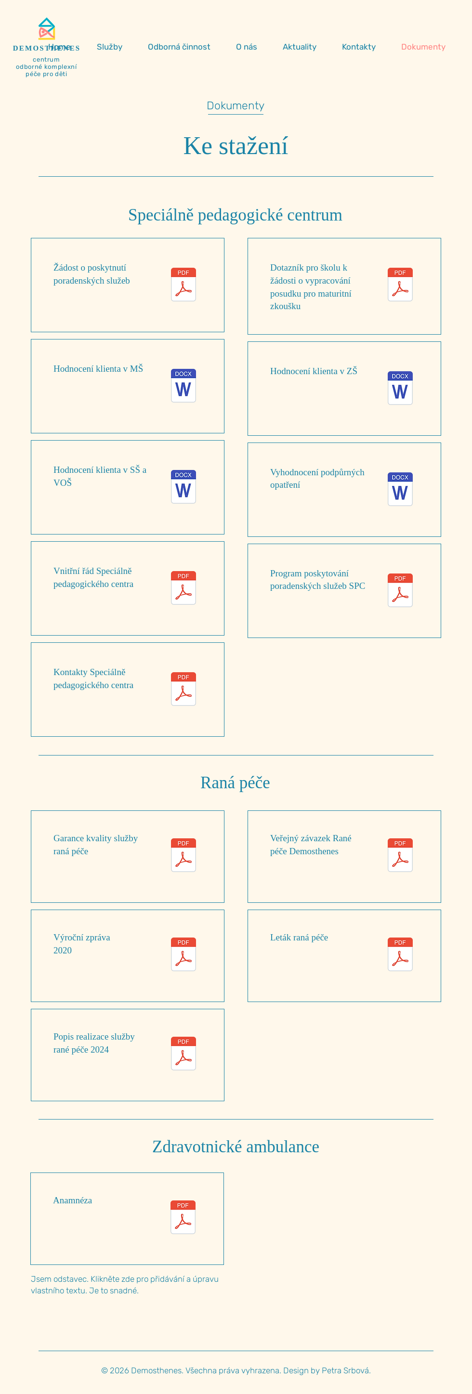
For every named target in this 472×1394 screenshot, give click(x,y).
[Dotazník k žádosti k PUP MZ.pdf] (400, 286)
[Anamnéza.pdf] (183, 1218)
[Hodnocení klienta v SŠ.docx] (183, 488)
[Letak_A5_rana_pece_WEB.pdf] (400, 955)
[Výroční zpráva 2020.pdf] (183, 955)
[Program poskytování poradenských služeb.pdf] (400, 591)
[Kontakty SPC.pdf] (183, 690)
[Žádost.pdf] (183, 286)
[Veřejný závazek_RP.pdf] (400, 856)
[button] (115, 47)
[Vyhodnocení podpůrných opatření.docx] (400, 490)
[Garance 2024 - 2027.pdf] (183, 856)
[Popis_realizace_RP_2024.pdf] (183, 1055)
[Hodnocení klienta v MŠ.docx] (183, 387)
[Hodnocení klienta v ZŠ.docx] (400, 389)
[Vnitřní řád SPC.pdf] (183, 589)
